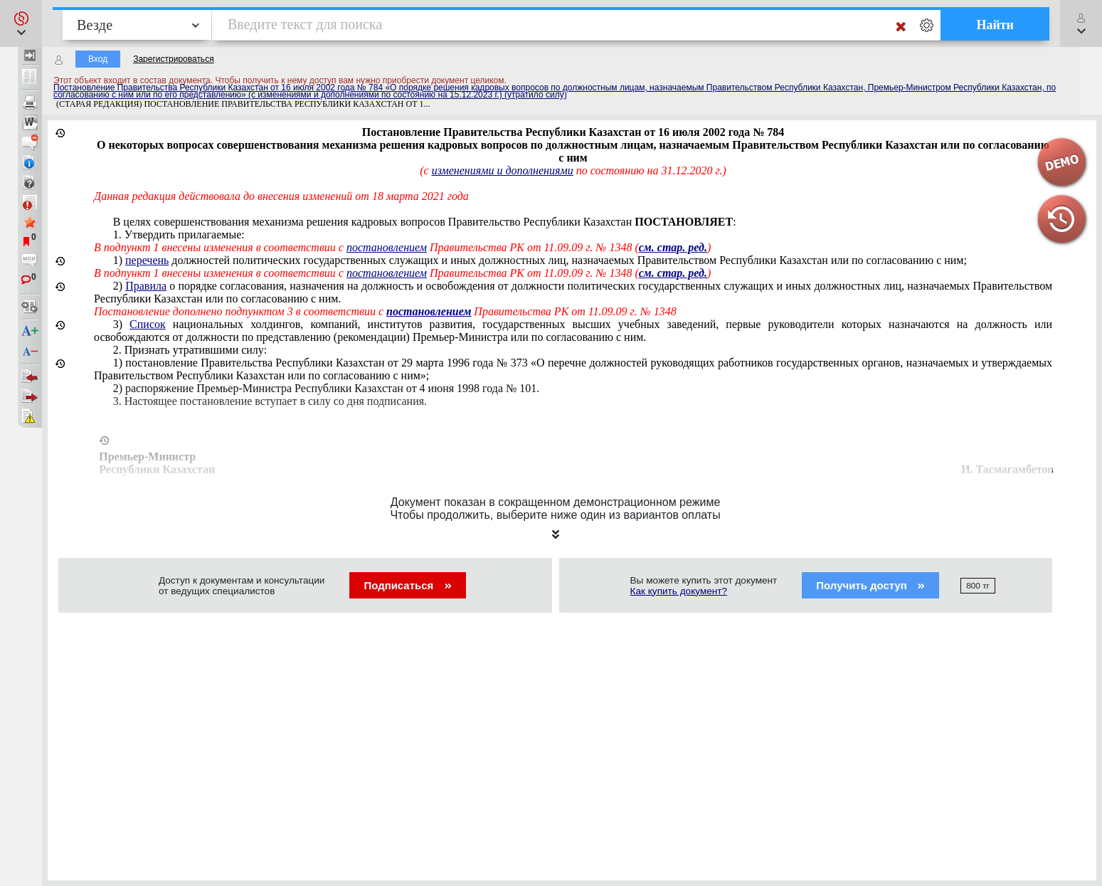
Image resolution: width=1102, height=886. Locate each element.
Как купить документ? (679, 591)
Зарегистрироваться (173, 59)
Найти (995, 25)
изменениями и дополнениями (502, 170)
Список (147, 324)
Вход (97, 59)
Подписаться (407, 585)
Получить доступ (870, 585)
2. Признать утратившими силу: (190, 350)
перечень (147, 260)
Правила (145, 286)
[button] (21, 23)
